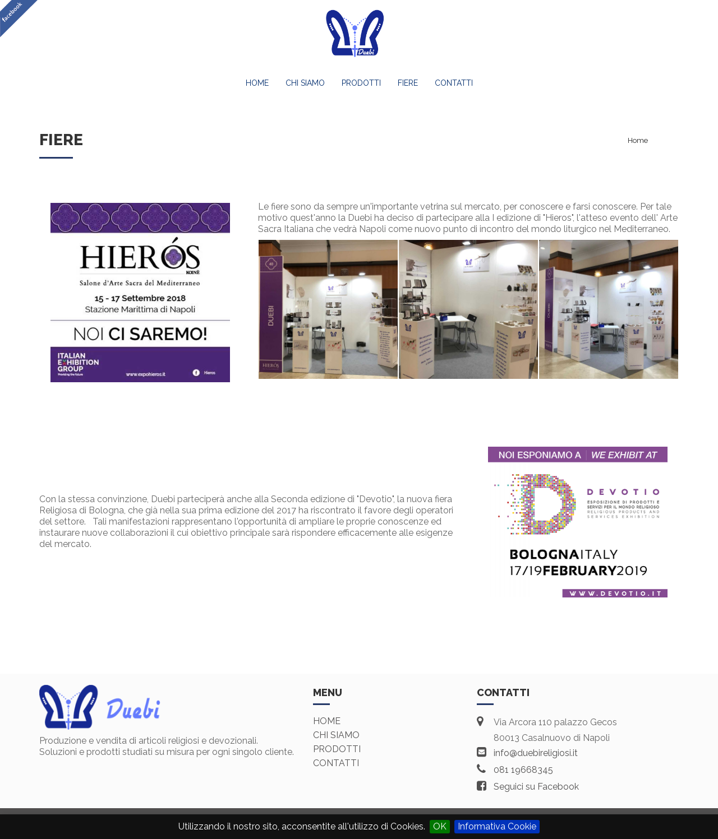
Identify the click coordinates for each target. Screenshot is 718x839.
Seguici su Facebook (536, 786)
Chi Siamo (305, 82)
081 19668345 (523, 769)
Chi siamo (336, 735)
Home (257, 82)
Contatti (454, 82)
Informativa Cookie (497, 826)
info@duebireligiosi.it (536, 753)
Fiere (408, 82)
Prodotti (361, 82)
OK (440, 826)
